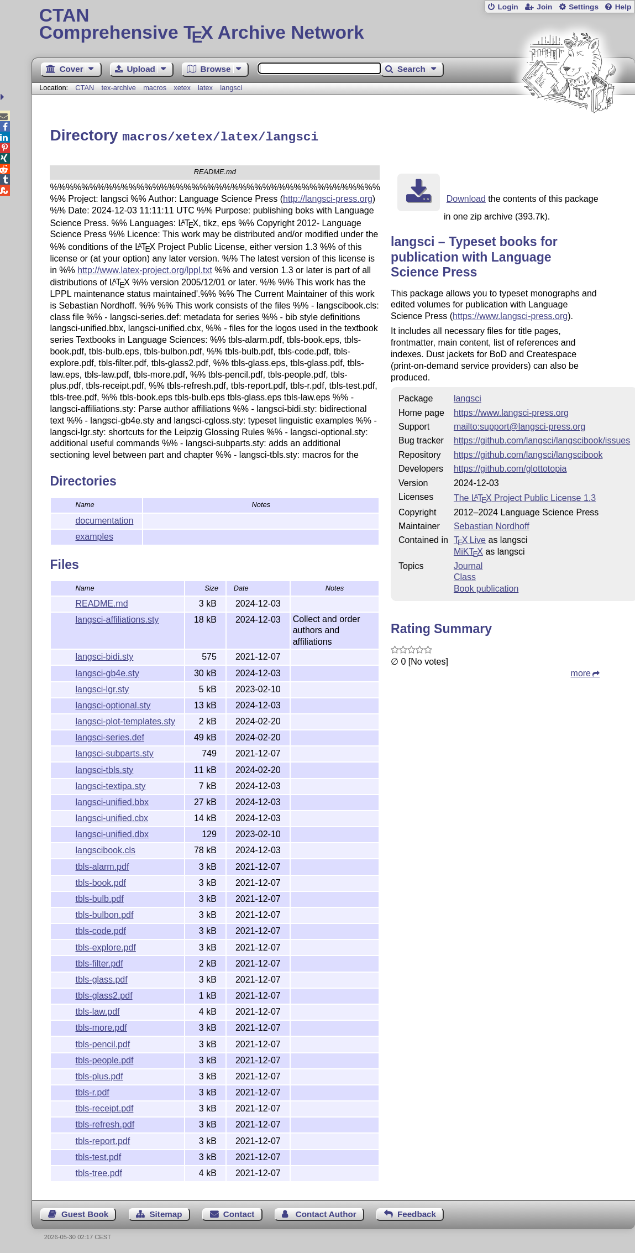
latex (205, 87)
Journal (468, 564)
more (581, 671)
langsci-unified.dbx (112, 832)
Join (544, 7)
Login (507, 7)
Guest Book (84, 1212)
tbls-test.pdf (98, 1155)
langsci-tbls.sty (104, 768)
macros (154, 87)
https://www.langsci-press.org (510, 314)
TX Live (470, 538)
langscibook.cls (105, 848)
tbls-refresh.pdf (104, 1122)
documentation (104, 519)
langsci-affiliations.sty (117, 618)
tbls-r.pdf (92, 1090)
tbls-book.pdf (100, 881)
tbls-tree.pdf (98, 1171)
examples (94, 535)
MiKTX (468, 550)
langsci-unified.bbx (112, 800)
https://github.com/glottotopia (510, 467)
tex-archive (118, 87)
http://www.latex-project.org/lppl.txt (144, 268)
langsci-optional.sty (112, 703)
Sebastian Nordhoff (491, 524)
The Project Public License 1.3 (525, 496)
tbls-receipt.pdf (104, 1106)
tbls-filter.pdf (99, 962)
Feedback (416, 1212)
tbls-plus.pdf (99, 1074)
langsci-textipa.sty (110, 784)
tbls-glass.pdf (101, 978)
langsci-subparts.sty (114, 751)
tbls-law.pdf (97, 1010)
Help (623, 7)
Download (466, 197)
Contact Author (326, 1212)
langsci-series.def (109, 735)
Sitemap (165, 1212)
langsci (231, 87)
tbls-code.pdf (100, 929)
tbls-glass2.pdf (103, 994)
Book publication (486, 587)
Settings (584, 7)
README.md (101, 602)
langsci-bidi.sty (104, 655)
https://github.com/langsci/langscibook (528, 453)
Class (465, 575)
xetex (182, 87)
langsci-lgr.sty (102, 687)
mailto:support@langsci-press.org (520, 425)
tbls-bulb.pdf (99, 897)
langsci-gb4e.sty (107, 671)
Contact (239, 1212)
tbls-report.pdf (102, 1139)
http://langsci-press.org (327, 197)
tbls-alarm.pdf (102, 865)
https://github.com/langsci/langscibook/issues (542, 438)
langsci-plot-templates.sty (125, 719)
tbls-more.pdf (101, 1026)
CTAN (84, 87)
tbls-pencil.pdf (102, 1042)
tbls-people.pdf (104, 1058)
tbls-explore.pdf (105, 946)
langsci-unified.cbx (111, 816)
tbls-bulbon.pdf (104, 913)
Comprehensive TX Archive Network (333, 25)
